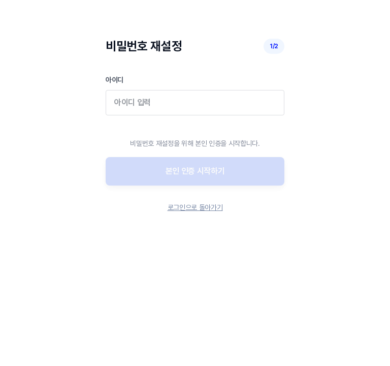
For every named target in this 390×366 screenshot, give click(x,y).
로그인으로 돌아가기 (195, 207)
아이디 (195, 102)
